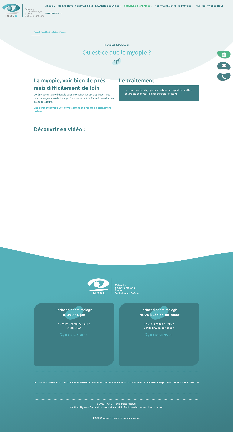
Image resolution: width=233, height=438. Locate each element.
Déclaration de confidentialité (106, 407)
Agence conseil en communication (116, 418)
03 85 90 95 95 (159, 335)
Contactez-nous (173, 382)
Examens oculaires (88, 382)
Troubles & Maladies (49, 32)
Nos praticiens (67, 382)
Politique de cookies (135, 407)
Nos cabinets (51, 382)
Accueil (37, 32)
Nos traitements (135, 382)
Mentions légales (79, 407)
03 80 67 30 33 (73, 335)
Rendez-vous (191, 382)
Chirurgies (152, 382)
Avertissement (155, 407)
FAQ (161, 382)
